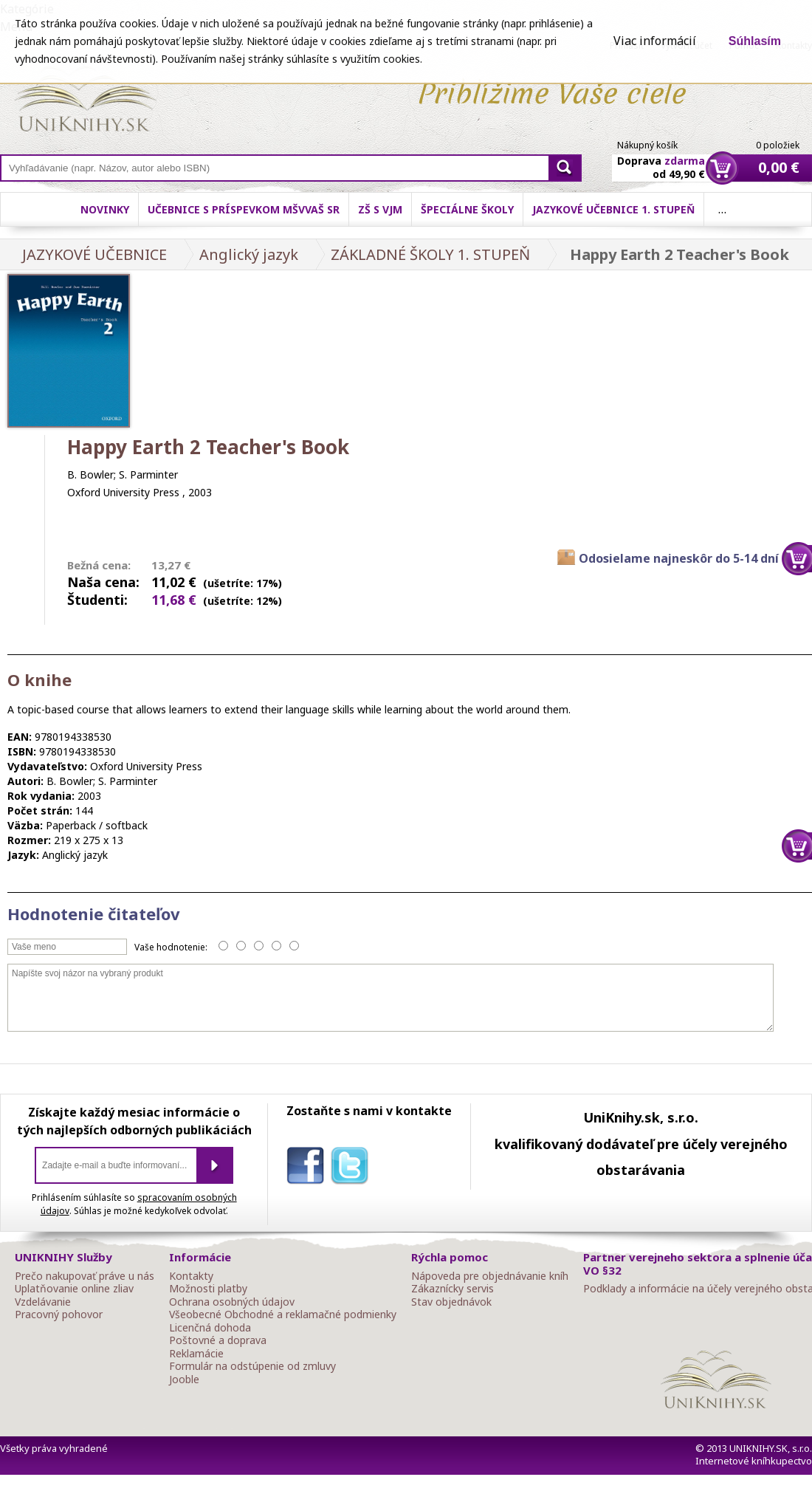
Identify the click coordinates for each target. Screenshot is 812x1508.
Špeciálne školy (467, 209)
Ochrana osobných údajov (232, 1302)
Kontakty (191, 1276)
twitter (353, 1168)
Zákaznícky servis (452, 1288)
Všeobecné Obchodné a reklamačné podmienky (282, 1314)
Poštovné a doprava (217, 1340)
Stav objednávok (451, 1302)
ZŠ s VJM (380, 209)
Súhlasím (755, 41)
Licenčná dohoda (210, 1327)
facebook (308, 1168)
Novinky (104, 209)
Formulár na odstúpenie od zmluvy (252, 1366)
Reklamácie (196, 1353)
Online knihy (85, 102)
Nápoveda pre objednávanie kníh (489, 1276)
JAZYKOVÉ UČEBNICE (94, 254)
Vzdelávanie (43, 1302)
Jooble (184, 1379)
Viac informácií (654, 40)
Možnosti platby (208, 1288)
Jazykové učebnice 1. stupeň (613, 209)
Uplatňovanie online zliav (74, 1288)
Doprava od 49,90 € (661, 159)
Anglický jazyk (248, 254)
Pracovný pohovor (59, 1314)
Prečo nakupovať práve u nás (84, 1276)
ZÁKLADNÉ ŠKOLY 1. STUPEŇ (430, 254)
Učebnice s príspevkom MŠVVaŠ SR (244, 209)
